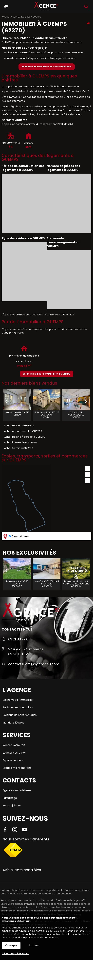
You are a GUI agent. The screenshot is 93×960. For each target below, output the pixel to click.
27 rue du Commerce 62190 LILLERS (26, 651)
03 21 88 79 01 (18, 639)
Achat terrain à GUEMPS (18, 448)
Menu (6, 6)
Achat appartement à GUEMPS (23, 431)
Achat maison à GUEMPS (19, 425)
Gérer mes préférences (15, 953)
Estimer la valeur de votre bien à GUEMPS (46, 373)
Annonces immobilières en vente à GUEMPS (46, 66)
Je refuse (34, 945)
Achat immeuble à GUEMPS (20, 442)
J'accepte (11, 945)
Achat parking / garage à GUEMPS (24, 436)
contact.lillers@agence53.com (33, 664)
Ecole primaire (16, 536)
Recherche (86, 6)
